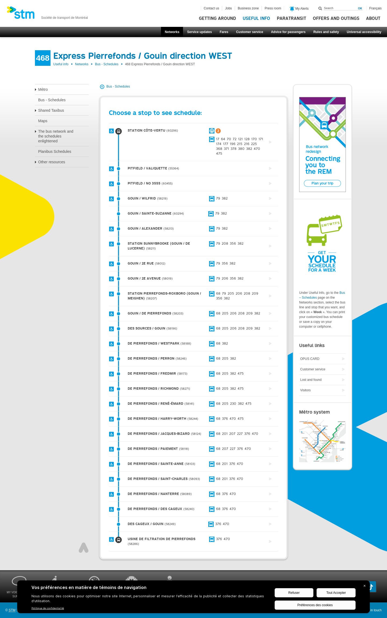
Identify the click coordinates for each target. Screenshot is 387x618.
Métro (43, 89)
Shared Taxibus (51, 110)
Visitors (305, 390)
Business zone (248, 8)
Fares (224, 32)
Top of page (83, 548)
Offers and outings (336, 18)
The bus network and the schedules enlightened (55, 136)
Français (375, 8)
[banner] (47, 14)
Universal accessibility (364, 32)
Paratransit (291, 18)
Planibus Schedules (54, 151)
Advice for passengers (288, 32)
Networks (172, 32)
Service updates (199, 32)
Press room (273, 8)
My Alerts (299, 8)
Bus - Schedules (106, 64)
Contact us (211, 8)
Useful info (256, 18)
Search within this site (320, 8)
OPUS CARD (309, 359)
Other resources (51, 162)
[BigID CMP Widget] (193, 598)
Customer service (249, 32)
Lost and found (310, 380)
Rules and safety (326, 32)
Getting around (217, 18)
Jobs (228, 8)
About (373, 18)
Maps (42, 121)
